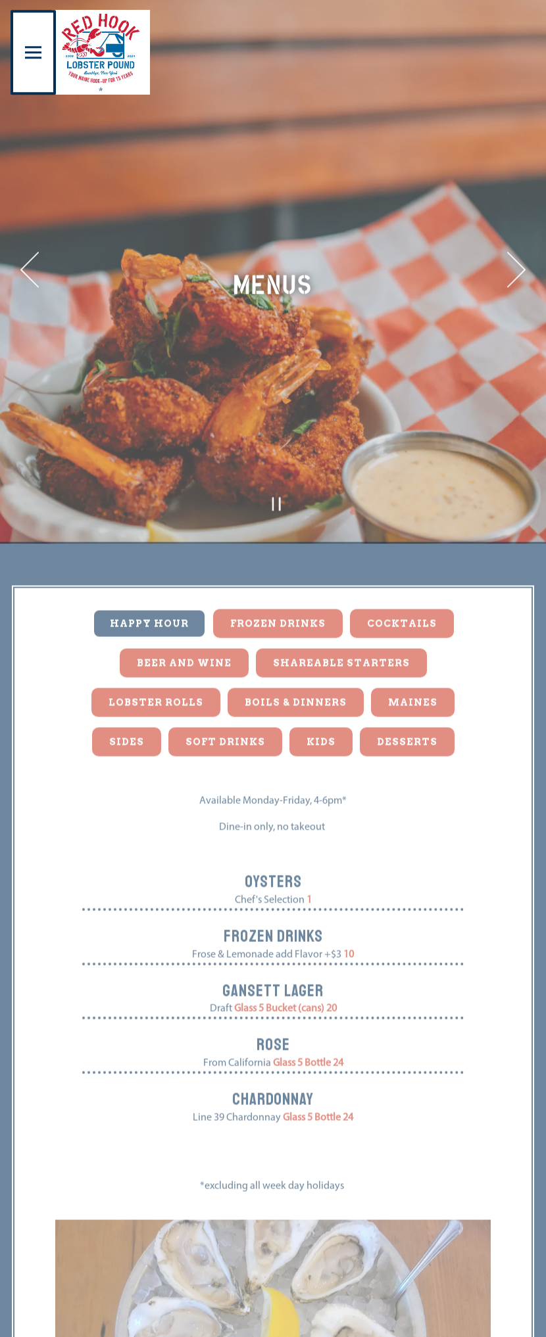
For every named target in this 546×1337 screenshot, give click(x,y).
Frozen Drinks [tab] (278, 561)
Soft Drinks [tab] (225, 679)
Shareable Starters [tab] (341, 600)
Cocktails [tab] (402, 561)
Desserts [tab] (407, 679)
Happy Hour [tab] (149, 561)
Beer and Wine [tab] (184, 600)
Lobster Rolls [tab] (156, 639)
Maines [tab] (412, 639)
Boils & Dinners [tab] (296, 639)
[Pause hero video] (276, 442)
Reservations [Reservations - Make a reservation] (273, 1320)
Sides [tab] (126, 679)
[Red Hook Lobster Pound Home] (101, 52)
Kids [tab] (321, 679)
